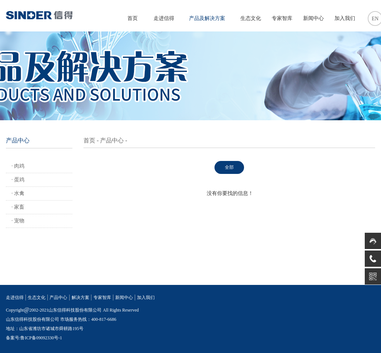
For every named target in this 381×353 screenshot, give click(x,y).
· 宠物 (17, 220)
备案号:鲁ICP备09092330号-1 (34, 337)
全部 (229, 167)
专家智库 (282, 18)
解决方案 (80, 297)
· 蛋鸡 (17, 179)
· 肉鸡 (17, 166)
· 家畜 (17, 207)
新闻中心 (313, 18)
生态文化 (250, 18)
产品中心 (112, 140)
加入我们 (344, 18)
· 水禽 (17, 193)
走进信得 (164, 18)
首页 (132, 18)
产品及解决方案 (207, 18)
